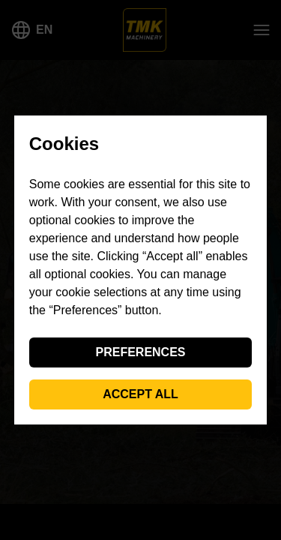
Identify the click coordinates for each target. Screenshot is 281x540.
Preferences (140, 352)
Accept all (140, 394)
